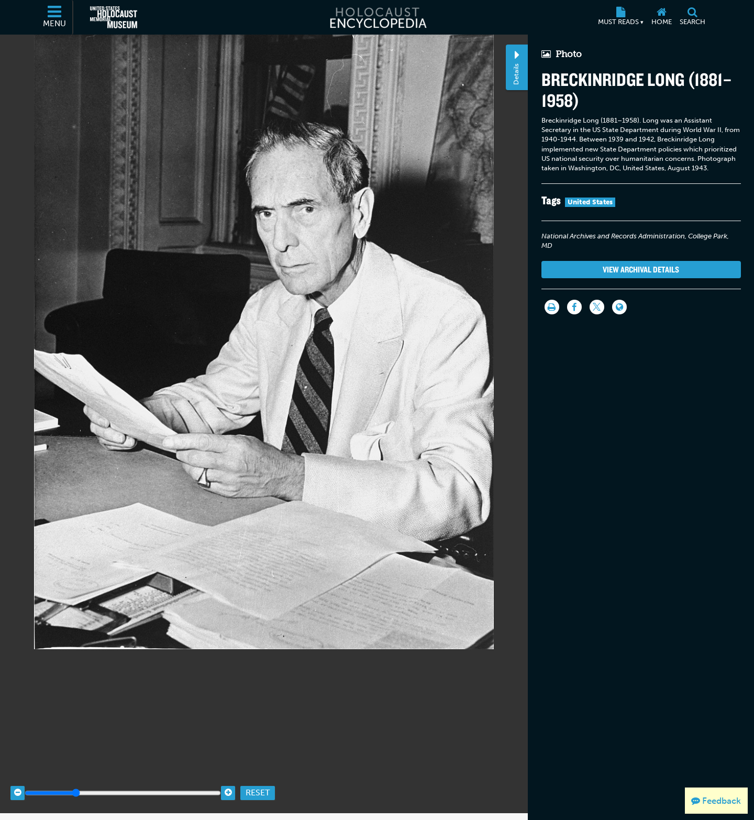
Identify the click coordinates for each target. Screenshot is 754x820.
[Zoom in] (228, 779)
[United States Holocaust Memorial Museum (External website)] (113, 17)
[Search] (692, 17)
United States (590, 202)
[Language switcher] (619, 307)
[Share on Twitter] (597, 307)
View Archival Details (641, 269)
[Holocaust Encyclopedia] (377, 17)
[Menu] (55, 17)
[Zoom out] (17, 779)
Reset (258, 779)
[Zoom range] (123, 779)
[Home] (661, 17)
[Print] (552, 307)
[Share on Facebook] (574, 307)
